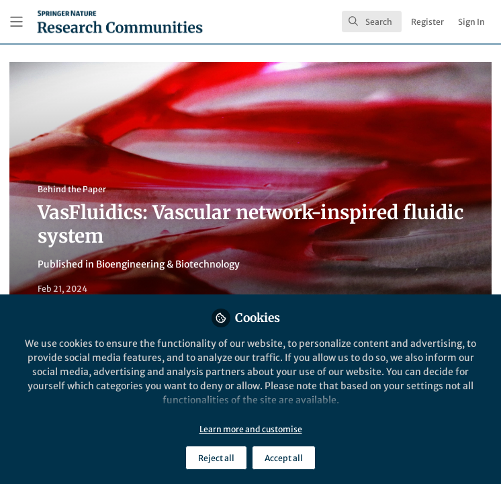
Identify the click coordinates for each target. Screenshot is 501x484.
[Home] (120, 21)
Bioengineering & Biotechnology (168, 264)
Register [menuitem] (427, 22)
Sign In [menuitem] (471, 22)
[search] (372, 21)
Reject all (216, 458)
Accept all (284, 458)
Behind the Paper (72, 189)
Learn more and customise (250, 429)
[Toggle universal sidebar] (16, 21)
